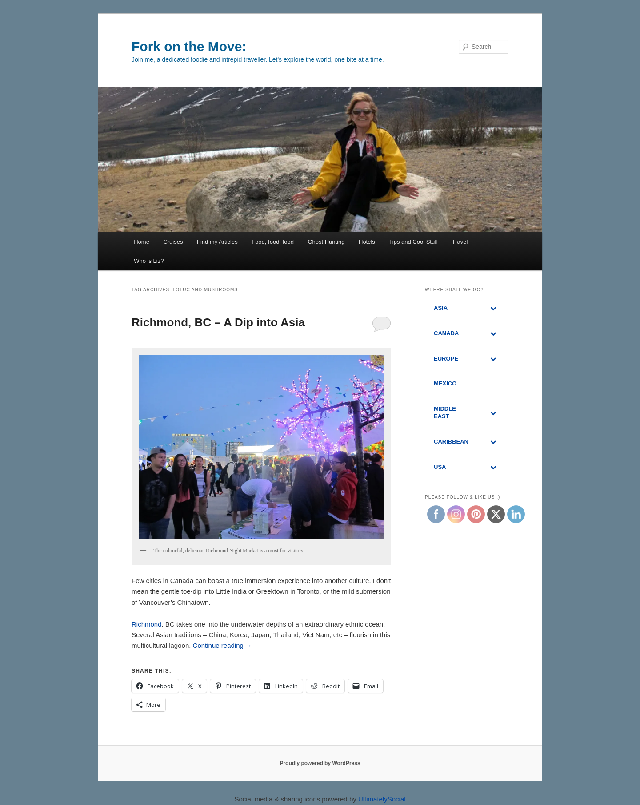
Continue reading (222, 645)
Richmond (147, 624)
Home (141, 241)
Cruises (173, 241)
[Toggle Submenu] (492, 308)
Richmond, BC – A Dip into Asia (218, 322)
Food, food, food (273, 241)
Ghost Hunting (326, 241)
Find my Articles (217, 241)
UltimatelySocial (382, 799)
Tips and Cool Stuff (413, 241)
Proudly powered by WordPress (320, 763)
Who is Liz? (149, 261)
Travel (460, 241)
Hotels (367, 241)
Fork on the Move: (189, 46)
